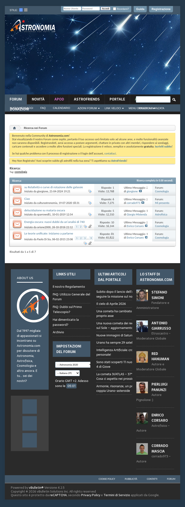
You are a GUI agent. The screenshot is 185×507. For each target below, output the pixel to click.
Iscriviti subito (163, 146)
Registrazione (161, 9)
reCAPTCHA (58, 495)
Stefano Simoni (159, 295)
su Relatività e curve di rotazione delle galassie (53, 187)
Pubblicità (131, 478)
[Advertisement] (125, 56)
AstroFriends (87, 99)
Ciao (27, 198)
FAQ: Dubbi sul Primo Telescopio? (67, 309)
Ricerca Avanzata (151, 108)
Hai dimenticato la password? (66, 322)
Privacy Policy (90, 495)
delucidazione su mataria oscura (44, 210)
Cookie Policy (107, 478)
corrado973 (133, 203)
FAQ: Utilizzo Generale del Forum (71, 297)
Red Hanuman (160, 356)
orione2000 (44, 227)
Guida (140, 9)
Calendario (61, 108)
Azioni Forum (87, 108)
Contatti (152, 478)
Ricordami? (121, 9)
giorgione (42, 191)
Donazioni (19, 109)
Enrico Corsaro (135, 226)
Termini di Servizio (117, 495)
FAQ (43, 108)
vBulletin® (36, 487)
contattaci (110, 153)
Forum (16, 99)
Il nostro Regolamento (69, 286)
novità (38, 99)
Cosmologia (162, 191)
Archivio (58, 332)
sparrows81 (44, 214)
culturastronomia (47, 203)
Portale (117, 99)
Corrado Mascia (160, 448)
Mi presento (162, 203)
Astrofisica (161, 214)
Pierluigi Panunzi (159, 387)
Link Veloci (113, 108)
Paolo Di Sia (44, 239)
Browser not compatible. (130, 345)
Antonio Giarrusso (161, 325)
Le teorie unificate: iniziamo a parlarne (48, 233)
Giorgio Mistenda (137, 214)
